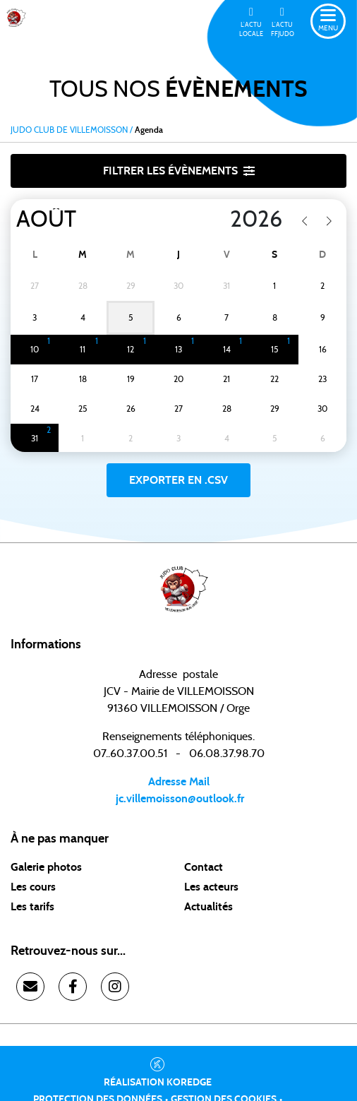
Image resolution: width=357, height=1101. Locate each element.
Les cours (33, 887)
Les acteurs (211, 887)
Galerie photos (46, 867)
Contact (203, 867)
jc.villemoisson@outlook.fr (178, 798)
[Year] (224, 219)
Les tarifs (32, 906)
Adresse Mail (179, 781)
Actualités (208, 906)
